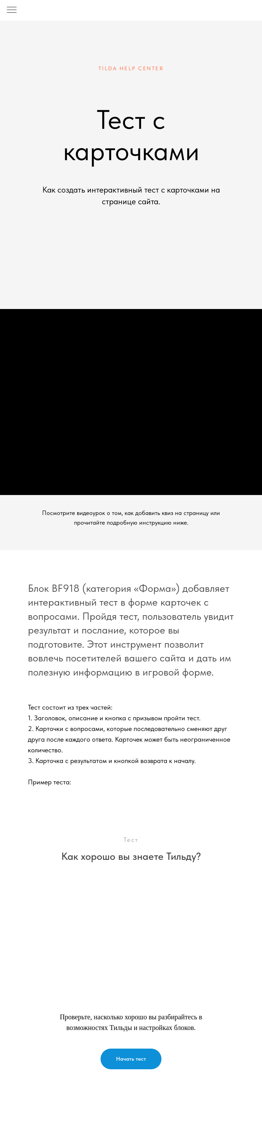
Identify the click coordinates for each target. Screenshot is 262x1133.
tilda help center (131, 68)
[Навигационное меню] (12, 10)
